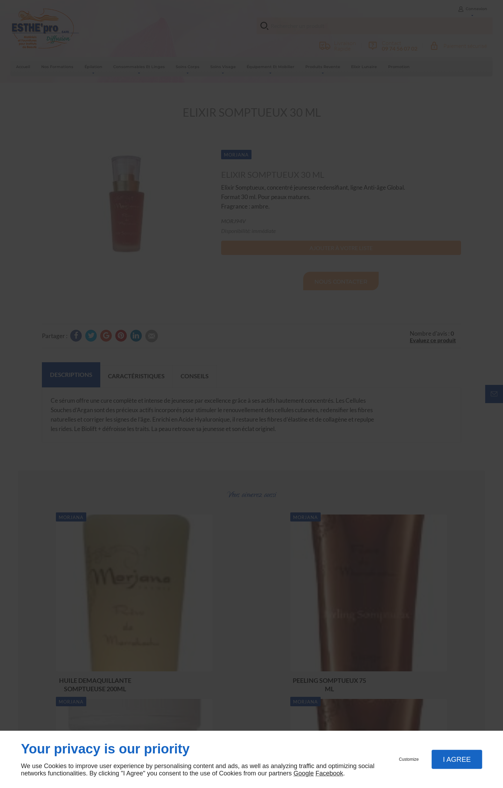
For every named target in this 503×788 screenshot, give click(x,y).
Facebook (329, 773)
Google (303, 773)
